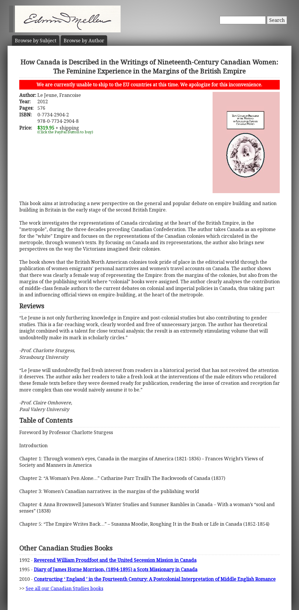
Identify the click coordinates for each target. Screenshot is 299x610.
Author (84, 40)
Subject (35, 40)
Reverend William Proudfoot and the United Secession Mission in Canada (115, 560)
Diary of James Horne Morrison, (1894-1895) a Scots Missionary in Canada (115, 569)
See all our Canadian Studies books (64, 588)
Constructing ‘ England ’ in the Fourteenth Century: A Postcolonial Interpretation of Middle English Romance (155, 579)
